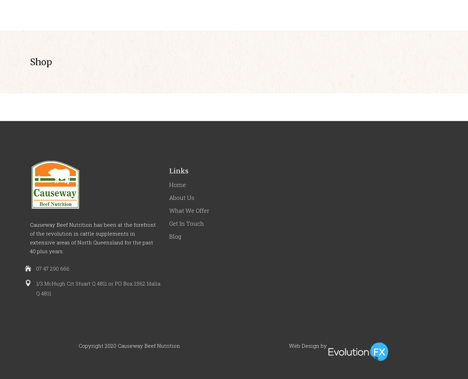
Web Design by (308, 345)
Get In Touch (186, 223)
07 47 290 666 (52, 268)
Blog (175, 236)
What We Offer (189, 210)
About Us (181, 198)
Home (177, 185)
